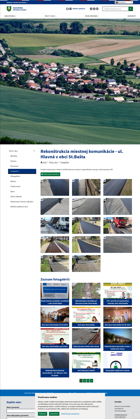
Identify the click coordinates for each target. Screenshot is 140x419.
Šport (12, 191)
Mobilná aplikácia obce (19, 206)
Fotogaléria (14, 171)
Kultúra (13, 181)
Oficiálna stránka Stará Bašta (17, 2)
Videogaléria (15, 176)
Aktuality (13, 156)
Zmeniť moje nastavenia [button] (70, 414)
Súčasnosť (14, 166)
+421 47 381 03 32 (120, 417)
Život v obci (13, 151)
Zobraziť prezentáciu (50, 174)
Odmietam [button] (54, 414)
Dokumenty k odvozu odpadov (21, 201)
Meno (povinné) (13, 407)
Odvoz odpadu (16, 196)
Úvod (44, 162)
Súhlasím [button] (42, 414)
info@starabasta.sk (121, 415)
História (13, 161)
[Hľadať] (130, 9)
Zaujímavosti (15, 186)
